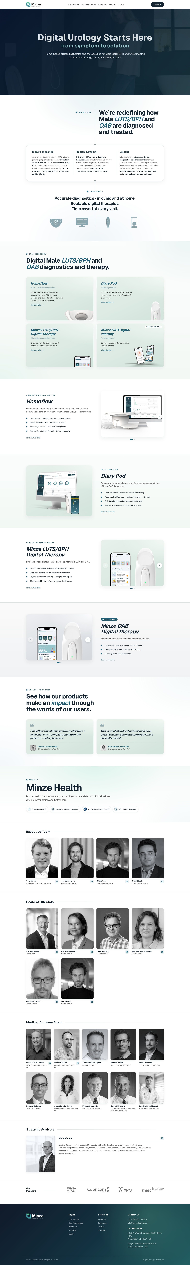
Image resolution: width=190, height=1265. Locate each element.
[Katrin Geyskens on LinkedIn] (92, 952)
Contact (157, 4)
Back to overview (33, 437)
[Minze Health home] (33, 4)
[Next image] (159, 416)
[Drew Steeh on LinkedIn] (162, 881)
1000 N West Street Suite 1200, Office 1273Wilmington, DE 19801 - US (145, 1236)
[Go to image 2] (134, 439)
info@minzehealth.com (138, 1223)
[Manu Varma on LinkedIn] (162, 1138)
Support (112, 4)
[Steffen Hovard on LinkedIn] (56, 952)
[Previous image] (105, 416)
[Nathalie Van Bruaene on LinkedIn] (162, 952)
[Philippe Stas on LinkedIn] (127, 952)
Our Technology (88, 4)
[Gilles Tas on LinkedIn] (127, 881)
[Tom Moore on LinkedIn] (56, 881)
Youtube (101, 1230)
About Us (102, 4)
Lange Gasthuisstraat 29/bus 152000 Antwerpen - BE (142, 1245)
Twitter (101, 1226)
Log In (121, 4)
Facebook (102, 1223)
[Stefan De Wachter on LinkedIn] (49, 1063)
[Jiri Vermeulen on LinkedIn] (92, 881)
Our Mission (73, 4)
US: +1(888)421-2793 (137, 1219)
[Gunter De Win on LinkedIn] (77, 1063)
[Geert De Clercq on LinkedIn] (56, 1002)
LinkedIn (102, 1219)
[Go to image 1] (131, 439)
